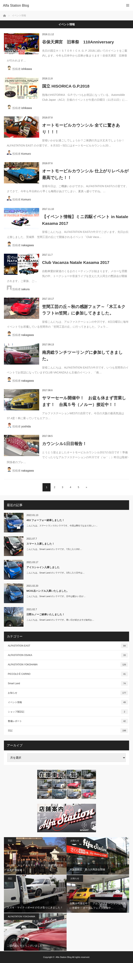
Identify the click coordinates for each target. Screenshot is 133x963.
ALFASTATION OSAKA (68, 655)
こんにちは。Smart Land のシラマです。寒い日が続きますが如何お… (60, 620)
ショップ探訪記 (68, 711)
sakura (25, 289)
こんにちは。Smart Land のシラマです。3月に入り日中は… (55, 573)
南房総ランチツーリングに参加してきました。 (82, 355)
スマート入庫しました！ (40, 543)
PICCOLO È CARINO (68, 674)
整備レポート (68, 721)
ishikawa (26, 68)
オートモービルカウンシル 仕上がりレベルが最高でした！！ (85, 174)
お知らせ (68, 692)
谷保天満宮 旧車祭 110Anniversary (78, 42)
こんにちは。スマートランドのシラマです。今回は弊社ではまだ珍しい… (62, 525)
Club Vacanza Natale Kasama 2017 (75, 262)
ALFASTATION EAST (68, 645)
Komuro (26, 153)
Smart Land (68, 683)
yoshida (26, 426)
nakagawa (27, 245)
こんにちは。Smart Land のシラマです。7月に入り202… (54, 549)
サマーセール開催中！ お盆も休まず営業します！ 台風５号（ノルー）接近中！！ (84, 401)
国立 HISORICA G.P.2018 (68, 86)
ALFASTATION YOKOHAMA (68, 664)
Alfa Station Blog (63, 957)
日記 (68, 730)
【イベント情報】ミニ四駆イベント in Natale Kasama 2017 (85, 220)
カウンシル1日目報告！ (64, 443)
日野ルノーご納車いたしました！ (45, 614)
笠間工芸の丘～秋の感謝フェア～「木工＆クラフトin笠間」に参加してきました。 (84, 310)
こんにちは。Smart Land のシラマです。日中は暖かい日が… (56, 596)
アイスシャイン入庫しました (43, 567)
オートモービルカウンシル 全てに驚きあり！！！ (81, 128)
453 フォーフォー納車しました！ (45, 520)
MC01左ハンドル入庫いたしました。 (47, 590)
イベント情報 (68, 702)
